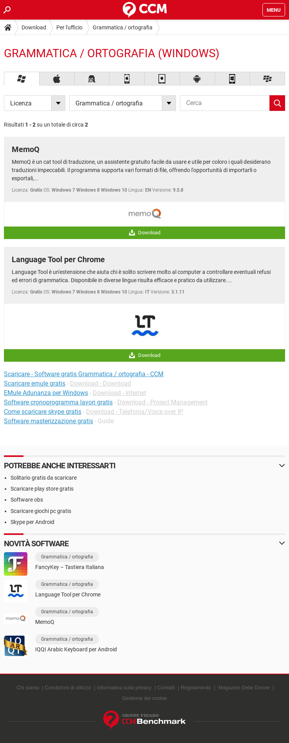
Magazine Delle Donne (244, 687)
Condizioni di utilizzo (68, 687)
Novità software (36, 543)
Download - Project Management (162, 402)
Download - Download (100, 383)
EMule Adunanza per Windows (46, 393)
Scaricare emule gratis (34, 383)
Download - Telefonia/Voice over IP (134, 411)
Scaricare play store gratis (42, 489)
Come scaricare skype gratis (42, 411)
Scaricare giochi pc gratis (41, 511)
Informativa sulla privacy (124, 687)
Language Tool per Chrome (58, 259)
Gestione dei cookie (144, 698)
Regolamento (196, 687)
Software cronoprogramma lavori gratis (58, 402)
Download (34, 27)
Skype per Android (32, 522)
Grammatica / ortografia (123, 27)
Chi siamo (27, 687)
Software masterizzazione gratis (48, 421)
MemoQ (25, 149)
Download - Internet (119, 393)
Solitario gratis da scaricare (44, 478)
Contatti (166, 687)
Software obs (27, 500)
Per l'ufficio (69, 27)
